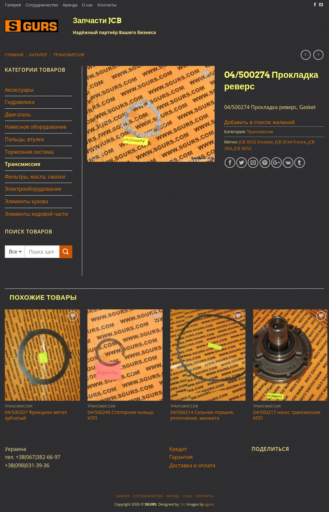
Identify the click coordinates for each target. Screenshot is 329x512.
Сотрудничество (41, 5)
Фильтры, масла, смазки (35, 176)
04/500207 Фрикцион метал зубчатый (36, 415)
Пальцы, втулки (24, 139)
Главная (14, 55)
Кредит (178, 449)
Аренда (70, 5)
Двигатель (18, 114)
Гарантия (181, 457)
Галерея (13, 5)
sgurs (209, 504)
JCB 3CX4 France (290, 142)
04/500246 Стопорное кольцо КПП (120, 415)
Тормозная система (29, 151)
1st (182, 504)
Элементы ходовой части (36, 213)
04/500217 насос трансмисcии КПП (287, 415)
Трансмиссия (69, 55)
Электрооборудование (33, 188)
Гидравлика (19, 101)
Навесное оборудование (36, 126)
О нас (87, 5)
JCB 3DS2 (242, 148)
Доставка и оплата (192, 465)
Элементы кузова (26, 201)
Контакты (106, 5)
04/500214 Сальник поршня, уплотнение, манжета (202, 415)
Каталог (38, 55)
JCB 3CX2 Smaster (256, 142)
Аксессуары (19, 89)
